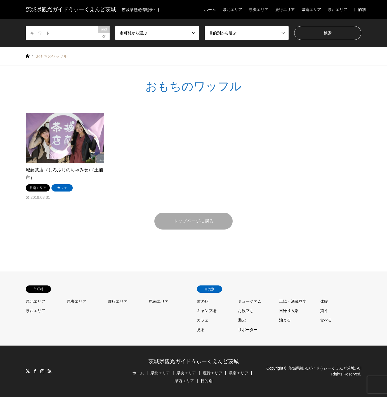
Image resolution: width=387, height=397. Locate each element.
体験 (324, 301)
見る (201, 329)
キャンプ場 (206, 310)
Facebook (35, 371)
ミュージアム (249, 301)
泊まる (285, 320)
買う (324, 310)
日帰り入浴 (289, 310)
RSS (49, 371)
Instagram (42, 371)
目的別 (360, 9)
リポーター (248, 329)
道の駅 (203, 301)
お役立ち (246, 310)
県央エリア (258, 9)
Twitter (28, 371)
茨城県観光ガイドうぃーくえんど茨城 (193, 361)
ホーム (210, 9)
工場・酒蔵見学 (292, 301)
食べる (326, 320)
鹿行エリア (285, 9)
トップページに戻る (193, 221)
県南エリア (311, 9)
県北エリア (232, 9)
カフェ (203, 320)
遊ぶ (242, 320)
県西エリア (337, 9)
